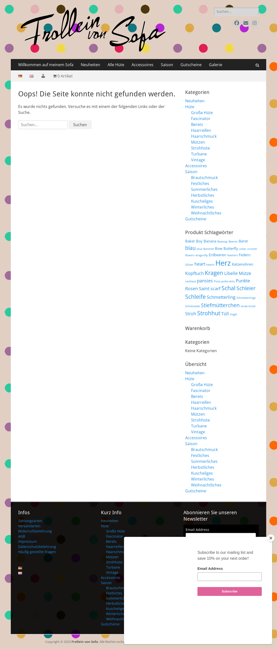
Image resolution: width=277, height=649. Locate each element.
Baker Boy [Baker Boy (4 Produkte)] (194, 241)
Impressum (27, 541)
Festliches (200, 183)
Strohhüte (200, 148)
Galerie (215, 64)
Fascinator (200, 118)
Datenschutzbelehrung (37, 546)
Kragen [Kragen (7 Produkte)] (214, 273)
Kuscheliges (202, 201)
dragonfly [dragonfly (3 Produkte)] (201, 255)
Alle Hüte (116, 64)
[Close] (271, 564)
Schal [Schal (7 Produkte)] (228, 288)
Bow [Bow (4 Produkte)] (218, 248)
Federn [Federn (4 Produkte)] (244, 254)
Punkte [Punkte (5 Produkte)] (243, 280)
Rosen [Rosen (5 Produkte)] (191, 288)
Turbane (199, 154)
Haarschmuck (204, 136)
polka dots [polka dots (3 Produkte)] (228, 281)
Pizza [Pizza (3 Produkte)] (217, 281)
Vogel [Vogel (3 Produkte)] (233, 314)
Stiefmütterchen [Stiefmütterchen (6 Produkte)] (220, 305)
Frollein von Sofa (84, 641)
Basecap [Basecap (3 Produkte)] (222, 241)
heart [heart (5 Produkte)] (199, 264)
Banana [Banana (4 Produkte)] (210, 241)
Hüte (189, 106)
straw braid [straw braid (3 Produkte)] (248, 306)
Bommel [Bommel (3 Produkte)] (208, 249)
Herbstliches (202, 195)
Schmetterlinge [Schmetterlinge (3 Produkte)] (246, 298)
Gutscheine (191, 64)
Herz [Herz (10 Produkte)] (223, 263)
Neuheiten (90, 64)
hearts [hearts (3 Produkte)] (210, 264)
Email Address (197, 529)
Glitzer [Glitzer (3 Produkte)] (189, 264)
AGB (21, 536)
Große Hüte (202, 112)
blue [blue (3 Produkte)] (199, 249)
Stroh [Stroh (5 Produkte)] (190, 313)
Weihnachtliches (206, 213)
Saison (167, 64)
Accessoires (142, 64)
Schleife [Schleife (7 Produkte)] (195, 297)
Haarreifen (201, 130)
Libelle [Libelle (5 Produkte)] (231, 273)
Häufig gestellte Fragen (37, 551)
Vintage (198, 160)
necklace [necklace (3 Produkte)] (190, 281)
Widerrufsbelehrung (35, 531)
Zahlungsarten (30, 520)
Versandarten (29, 526)
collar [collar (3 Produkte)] (242, 249)
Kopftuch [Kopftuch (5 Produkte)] (194, 273)
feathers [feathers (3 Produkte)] (232, 255)
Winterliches (202, 207)
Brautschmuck (204, 177)
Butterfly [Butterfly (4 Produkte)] (230, 248)
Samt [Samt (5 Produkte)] (204, 288)
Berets (197, 124)
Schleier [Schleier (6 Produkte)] (246, 288)
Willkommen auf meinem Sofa (45, 64)
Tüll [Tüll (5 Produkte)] (225, 313)
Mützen (198, 142)
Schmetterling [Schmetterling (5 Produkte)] (221, 297)
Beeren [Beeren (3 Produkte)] (233, 241)
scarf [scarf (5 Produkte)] (215, 288)
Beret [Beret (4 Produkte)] (243, 241)
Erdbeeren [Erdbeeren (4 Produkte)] (217, 254)
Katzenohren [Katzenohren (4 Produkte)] (242, 264)
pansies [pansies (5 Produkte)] (205, 280)
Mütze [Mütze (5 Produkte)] (245, 273)
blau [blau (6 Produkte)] (190, 247)
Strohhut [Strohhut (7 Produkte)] (208, 313)
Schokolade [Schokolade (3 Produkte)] (192, 306)
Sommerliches (204, 189)
